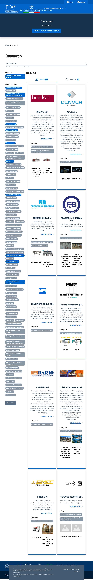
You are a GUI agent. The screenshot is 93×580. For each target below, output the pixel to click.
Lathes (10, 222)
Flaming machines (11, 198)
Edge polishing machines (13, 182)
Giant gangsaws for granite (13, 211)
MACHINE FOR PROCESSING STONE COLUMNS (76, 452)
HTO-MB (65, 351)
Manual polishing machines (13, 235)
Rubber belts (9, 303)
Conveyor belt (10, 153)
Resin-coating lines (11, 296)
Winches (10, 392)
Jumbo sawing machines (12, 218)
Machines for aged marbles (13, 225)
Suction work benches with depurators (13, 355)
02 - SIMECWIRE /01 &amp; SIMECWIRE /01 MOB (47, 543)
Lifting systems (20, 222)
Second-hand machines (12, 310)
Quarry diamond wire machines (14, 290)
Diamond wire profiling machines (15, 168)
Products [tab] (72, 79)
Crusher (19, 153)
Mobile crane (9, 246)
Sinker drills (10, 320)
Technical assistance (11, 359)
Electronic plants (10, 185)
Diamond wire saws (11, 171)
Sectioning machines (11, 314)
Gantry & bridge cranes (12, 208)
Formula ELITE (76, 179)
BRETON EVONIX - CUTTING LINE (47, 171)
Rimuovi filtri (10, 403)
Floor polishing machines (13, 201)
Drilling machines (11, 175)
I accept (77, 571)
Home (7, 45)
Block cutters (9, 111)
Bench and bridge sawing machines (13, 103)
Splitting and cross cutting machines (13, 332)
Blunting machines (11, 121)
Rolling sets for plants (12, 300)
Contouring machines (12, 150)
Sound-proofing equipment (13, 324)
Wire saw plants (10, 395)
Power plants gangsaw (12, 275)
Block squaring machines (13, 114)
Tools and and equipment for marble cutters (14, 363)
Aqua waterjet (65, 179)
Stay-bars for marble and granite (15, 347)
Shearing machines (11, 317)
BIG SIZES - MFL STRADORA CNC (48, 265)
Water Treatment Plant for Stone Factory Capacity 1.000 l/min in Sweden (77, 260)
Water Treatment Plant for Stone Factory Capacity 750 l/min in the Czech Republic (66, 261)
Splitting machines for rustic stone (13, 337)
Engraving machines (11, 188)
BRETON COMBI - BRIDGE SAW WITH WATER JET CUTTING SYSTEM (36, 173)
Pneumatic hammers (11, 265)
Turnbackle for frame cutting (14, 371)
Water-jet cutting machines (13, 385)
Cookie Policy (75, 569)
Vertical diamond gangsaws (13, 378)
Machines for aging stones (13, 229)
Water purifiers (10, 381)
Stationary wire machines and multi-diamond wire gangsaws (14, 342)
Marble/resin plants (11, 239)
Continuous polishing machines (14, 146)
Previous (29, 166)
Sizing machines (20, 320)
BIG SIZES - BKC (36, 263)
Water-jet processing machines (14, 388)
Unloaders (10, 375)
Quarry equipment (11, 293)
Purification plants (11, 286)
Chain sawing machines (12, 133)
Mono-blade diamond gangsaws (15, 249)
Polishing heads (10, 268)
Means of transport (11, 242)
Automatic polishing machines (14, 99)
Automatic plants (10, 91)
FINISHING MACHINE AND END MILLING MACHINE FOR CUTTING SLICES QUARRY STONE (65, 454)
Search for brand (12, 63)
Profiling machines (11, 278)
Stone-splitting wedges (12, 350)
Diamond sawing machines (13, 164)
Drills (9, 178)
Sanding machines (11, 307)
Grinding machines (11, 215)
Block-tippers (10, 118)
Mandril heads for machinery (14, 232)
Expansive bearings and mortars (15, 192)
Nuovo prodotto (65, 538)
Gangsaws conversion (12, 205)
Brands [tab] (41, 79)
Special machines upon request (14, 327)
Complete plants (10, 140)
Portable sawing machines (13, 271)
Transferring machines (12, 368)
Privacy (66, 569)
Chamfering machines (12, 137)
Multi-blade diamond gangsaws (14, 252)
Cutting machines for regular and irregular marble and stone (15, 157)
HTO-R (77, 351)
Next (55, 166)
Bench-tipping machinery (13, 108)
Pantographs (9, 259)
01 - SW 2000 (36, 539)
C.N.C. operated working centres (14, 127)
